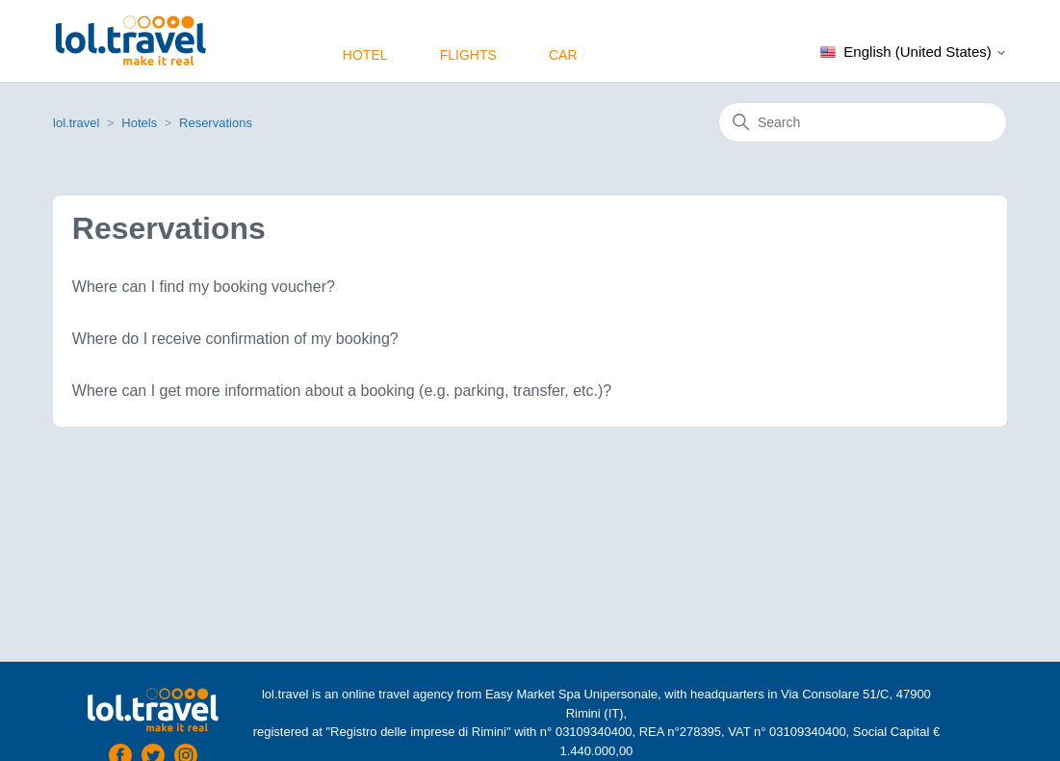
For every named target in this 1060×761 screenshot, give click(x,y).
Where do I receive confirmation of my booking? (235, 338)
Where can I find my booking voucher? (203, 286)
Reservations (215, 123)
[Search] (862, 122)
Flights (468, 55)
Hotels (139, 123)
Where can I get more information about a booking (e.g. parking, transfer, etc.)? (341, 390)
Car (563, 55)
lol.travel (76, 123)
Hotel (365, 55)
